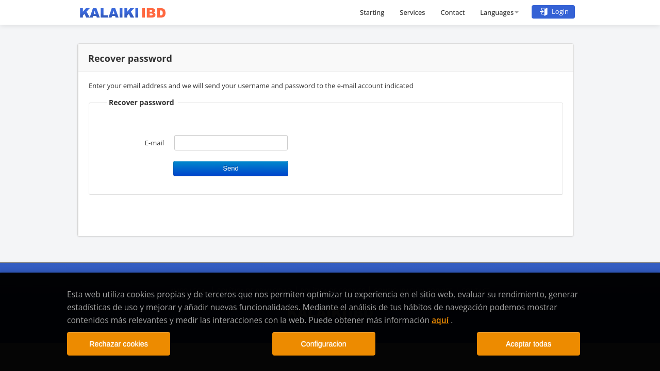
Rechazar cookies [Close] (118, 344)
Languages (499, 12)
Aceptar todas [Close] (528, 344)
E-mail (154, 142)
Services (412, 12)
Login (553, 11)
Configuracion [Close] (323, 344)
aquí (440, 320)
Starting (372, 12)
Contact (453, 12)
